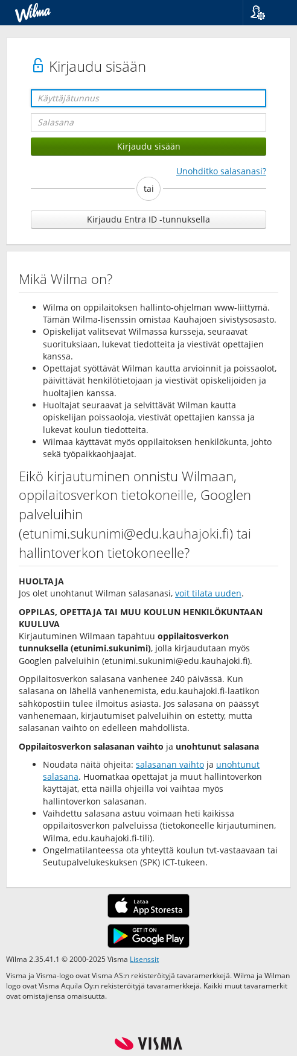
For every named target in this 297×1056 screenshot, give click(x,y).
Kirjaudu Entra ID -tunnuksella (148, 219)
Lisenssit (144, 959)
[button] (265, 12)
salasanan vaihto (170, 764)
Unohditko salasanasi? (221, 171)
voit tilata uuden (208, 593)
